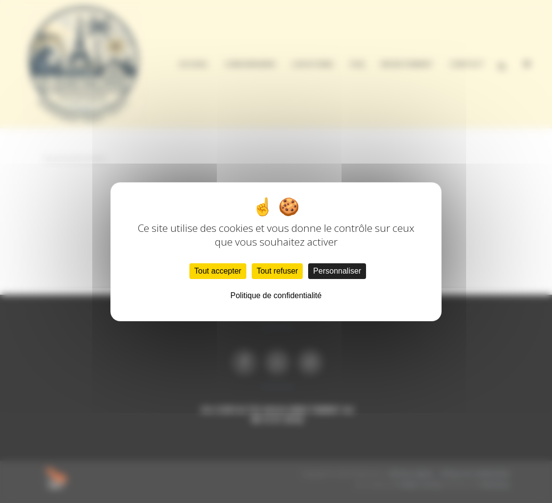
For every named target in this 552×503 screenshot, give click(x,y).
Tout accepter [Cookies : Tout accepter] (217, 271)
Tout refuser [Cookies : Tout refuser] (277, 271)
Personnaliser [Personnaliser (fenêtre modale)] (337, 271)
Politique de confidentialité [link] (276, 295)
